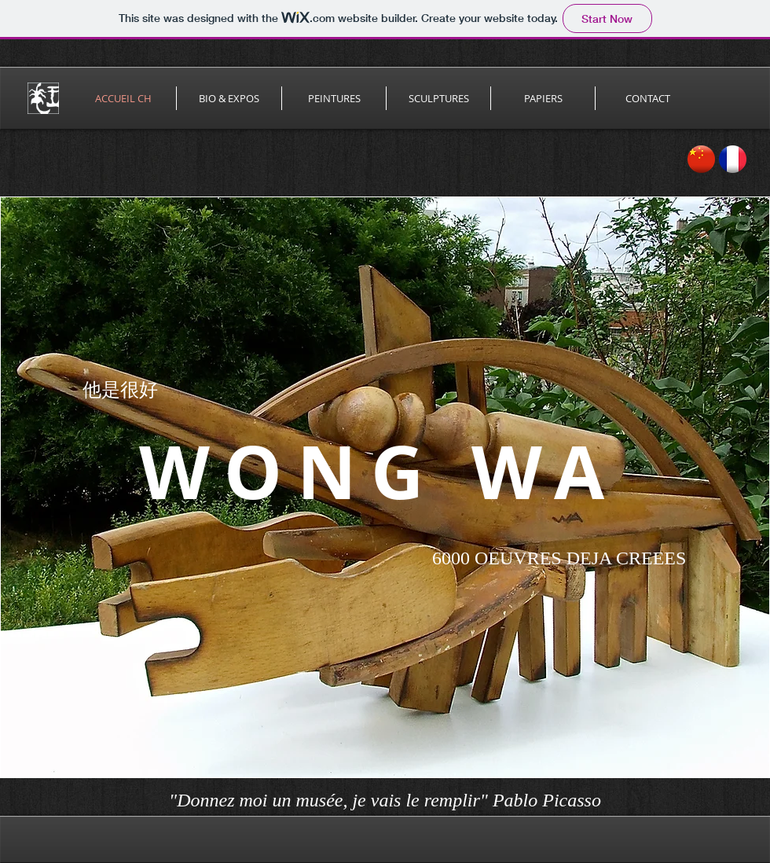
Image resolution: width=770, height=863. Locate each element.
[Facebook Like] (714, 802)
